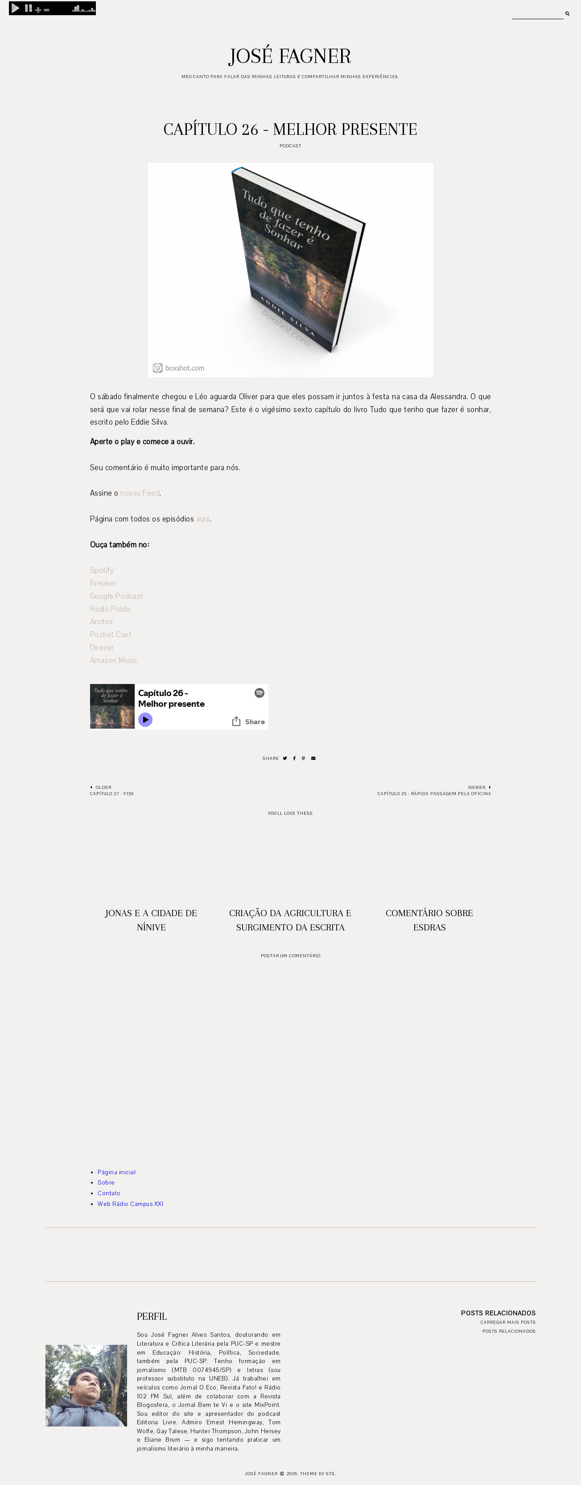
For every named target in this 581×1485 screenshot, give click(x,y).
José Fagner (290, 56)
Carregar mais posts (508, 1322)
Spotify (102, 570)
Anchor (102, 622)
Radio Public (111, 609)
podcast (290, 146)
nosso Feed (140, 493)
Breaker (103, 583)
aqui (203, 519)
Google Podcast (117, 596)
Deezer (102, 647)
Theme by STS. (318, 1474)
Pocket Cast (111, 635)
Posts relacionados (509, 1331)
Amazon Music (114, 660)
